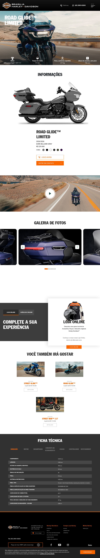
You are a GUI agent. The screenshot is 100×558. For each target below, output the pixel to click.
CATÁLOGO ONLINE (26, 312)
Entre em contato (49, 163)
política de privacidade (47, 553)
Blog (48, 530)
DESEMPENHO (38, 449)
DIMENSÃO (14, 449)
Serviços (85, 528)
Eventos (49, 528)
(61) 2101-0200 (80, 5)
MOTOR (26, 449)
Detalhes (31, 389)
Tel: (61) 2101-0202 (14, 538)
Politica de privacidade (53, 532)
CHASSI (62, 449)
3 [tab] (53, 268)
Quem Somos (50, 537)
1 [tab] (46, 268)
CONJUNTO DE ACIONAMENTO (50, 449)
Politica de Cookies (52, 535)
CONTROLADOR (74, 449)
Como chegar (38, 533)
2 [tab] (50, 268)
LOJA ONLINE (11, 312)
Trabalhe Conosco (52, 539)
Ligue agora (45, 157)
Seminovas (66, 530)
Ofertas (65, 532)
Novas (65, 528)
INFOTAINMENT (86, 449)
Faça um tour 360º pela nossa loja (22, 545)
